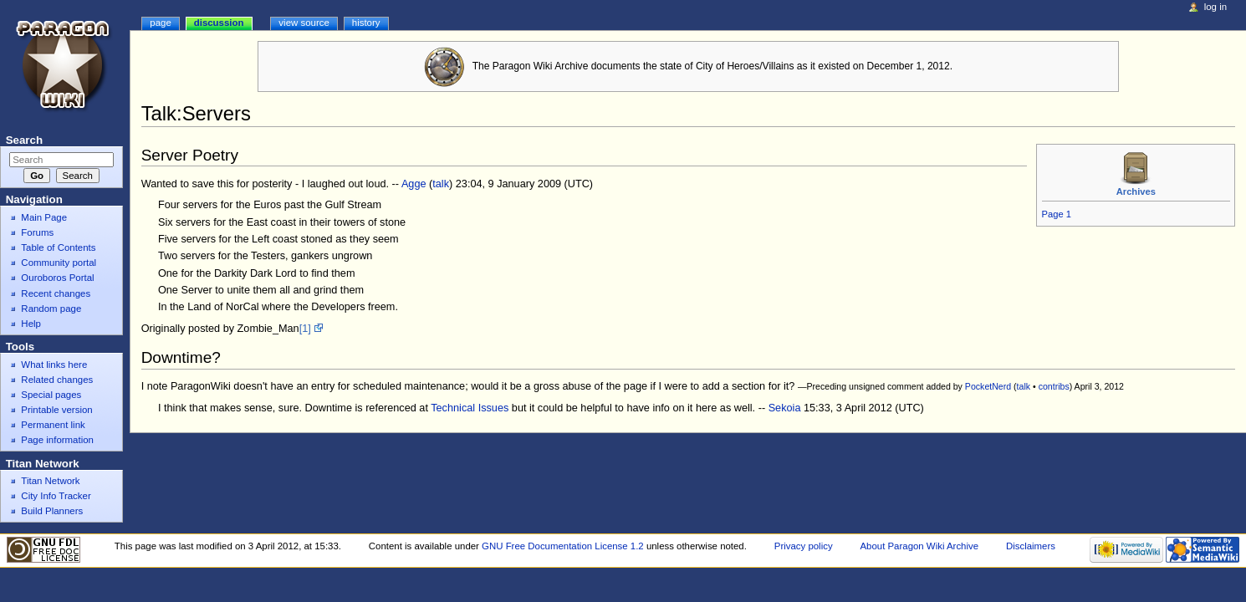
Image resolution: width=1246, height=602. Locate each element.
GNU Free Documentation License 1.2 (563, 546)
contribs (1054, 386)
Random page (51, 309)
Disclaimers (1030, 546)
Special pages (51, 395)
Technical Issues (469, 408)
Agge (413, 184)
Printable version (56, 410)
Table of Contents (58, 247)
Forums (37, 232)
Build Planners (52, 511)
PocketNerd (988, 386)
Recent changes (55, 293)
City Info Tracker (55, 496)
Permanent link (52, 425)
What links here (54, 365)
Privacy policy (803, 546)
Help (31, 324)
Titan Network (50, 481)
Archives (1136, 191)
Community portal (58, 263)
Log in (1215, 7)
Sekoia (785, 408)
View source (303, 23)
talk (440, 184)
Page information (57, 440)
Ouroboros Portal (57, 278)
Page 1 (1056, 214)
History (366, 23)
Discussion (219, 23)
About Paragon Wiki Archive (919, 546)
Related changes (57, 380)
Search (24, 140)
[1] (305, 328)
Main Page (44, 217)
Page (160, 23)
